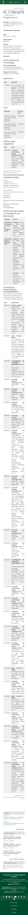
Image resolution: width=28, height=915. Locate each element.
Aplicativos (14, 909)
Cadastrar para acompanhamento (11, 291)
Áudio (6, 840)
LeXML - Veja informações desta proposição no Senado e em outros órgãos (13, 867)
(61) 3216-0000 (20, 888)
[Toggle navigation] (3, 2)
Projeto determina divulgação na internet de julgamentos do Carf (13, 824)
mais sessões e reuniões (16, 859)
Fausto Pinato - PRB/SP (9, 36)
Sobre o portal (14, 902)
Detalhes (12, 840)
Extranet (14, 912)
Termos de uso (14, 905)
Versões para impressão (19, 8)
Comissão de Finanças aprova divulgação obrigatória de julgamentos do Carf (13, 818)
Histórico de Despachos (10, 187)
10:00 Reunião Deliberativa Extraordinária (18, 275)
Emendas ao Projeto (9, 183)
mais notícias (20, 829)
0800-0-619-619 (15, 887)
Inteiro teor (9, 15)
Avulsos (5, 180)
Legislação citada (8, 190)
